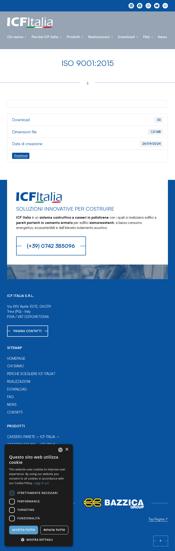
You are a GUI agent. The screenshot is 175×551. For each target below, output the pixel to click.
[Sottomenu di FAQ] (152, 37)
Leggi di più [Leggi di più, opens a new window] (41, 483)
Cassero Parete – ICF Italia (31, 437)
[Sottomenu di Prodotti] (82, 37)
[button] (38, 539)
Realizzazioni (99, 37)
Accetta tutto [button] (23, 530)
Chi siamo (15, 37)
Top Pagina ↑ (158, 519)
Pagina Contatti (27, 331)
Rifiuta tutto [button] (54, 530)
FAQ (146, 37)
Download (126, 37)
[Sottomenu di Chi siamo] (25, 37)
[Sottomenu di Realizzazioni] (112, 37)
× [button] (66, 449)
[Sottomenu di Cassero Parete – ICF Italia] (58, 437)
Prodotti (73, 37)
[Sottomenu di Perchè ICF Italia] (61, 37)
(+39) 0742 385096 (51, 246)
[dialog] (39, 495)
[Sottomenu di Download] (137, 37)
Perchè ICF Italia (45, 37)
